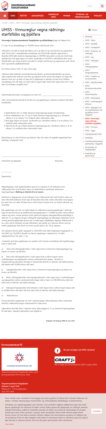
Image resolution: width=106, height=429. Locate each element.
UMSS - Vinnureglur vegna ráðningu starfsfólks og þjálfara (37, 23)
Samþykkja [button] (97, 411)
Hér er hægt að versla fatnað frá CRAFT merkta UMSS (76, 364)
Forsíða (4, 23)
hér (68, 40)
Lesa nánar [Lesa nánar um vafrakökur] (9, 424)
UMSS (12, 23)
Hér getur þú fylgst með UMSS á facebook (79, 350)
